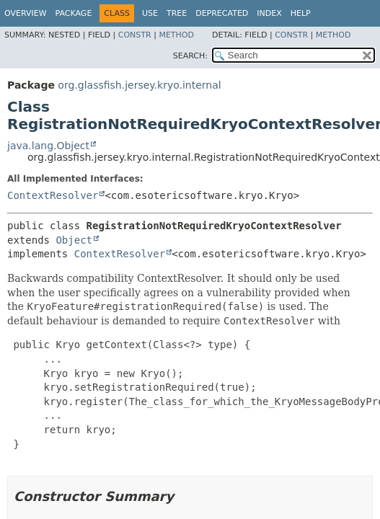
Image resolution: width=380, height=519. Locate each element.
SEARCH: (190, 56)
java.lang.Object (48, 145)
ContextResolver (52, 195)
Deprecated (221, 13)
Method (176, 35)
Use (150, 13)
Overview (25, 13)
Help (301, 13)
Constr (134, 35)
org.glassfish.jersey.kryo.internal (139, 85)
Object (74, 240)
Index (269, 13)
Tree (177, 13)
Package (74, 13)
